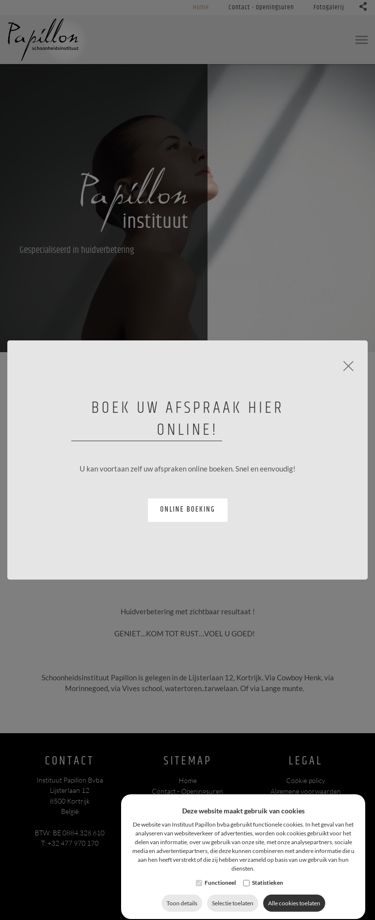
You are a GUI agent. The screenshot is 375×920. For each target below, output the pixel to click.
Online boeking (187, 509)
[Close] (348, 364)
